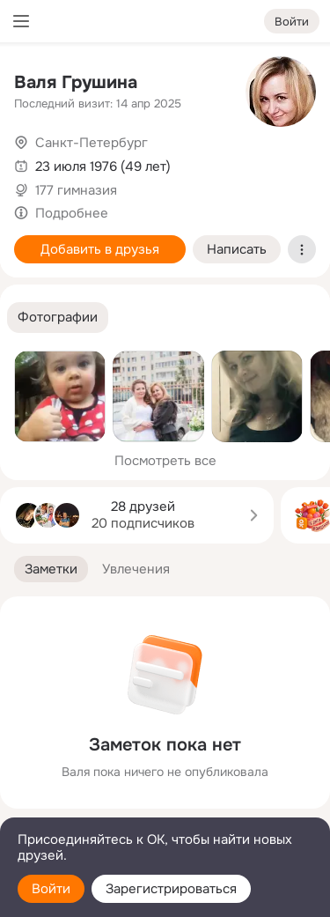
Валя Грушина (75, 82)
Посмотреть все (165, 461)
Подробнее (71, 213)
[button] (57, 317)
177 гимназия (76, 190)
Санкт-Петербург (91, 143)
